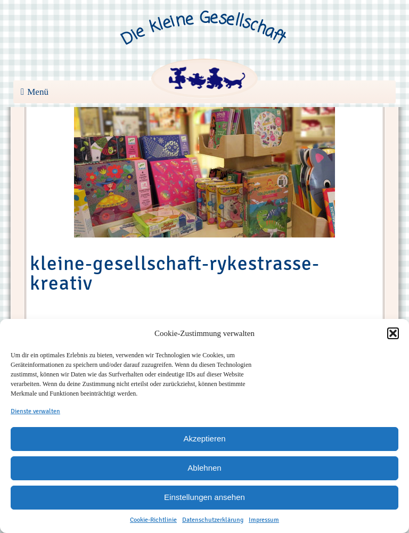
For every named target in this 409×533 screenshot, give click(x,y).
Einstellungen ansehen (204, 497)
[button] (393, 333)
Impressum (264, 519)
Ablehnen (204, 467)
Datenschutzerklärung (212, 519)
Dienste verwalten (35, 411)
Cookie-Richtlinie (153, 519)
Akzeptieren (204, 438)
